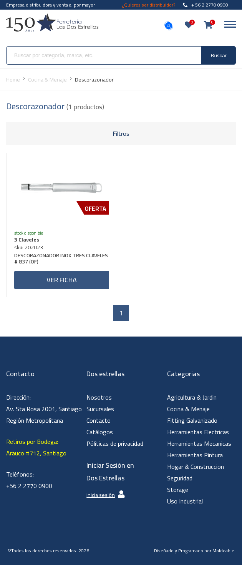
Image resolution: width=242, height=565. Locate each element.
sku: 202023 (28, 247)
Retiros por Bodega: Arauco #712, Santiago (36, 447)
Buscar (219, 55)
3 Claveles (26, 239)
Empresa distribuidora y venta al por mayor (50, 4)
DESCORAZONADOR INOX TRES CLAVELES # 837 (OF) (61, 259)
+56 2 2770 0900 (29, 486)
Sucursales (100, 409)
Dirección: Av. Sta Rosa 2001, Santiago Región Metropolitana (44, 409)
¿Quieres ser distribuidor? (148, 4)
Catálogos (99, 432)
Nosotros (99, 397)
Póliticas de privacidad (114, 443)
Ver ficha (61, 279)
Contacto (98, 420)
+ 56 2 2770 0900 (205, 4)
